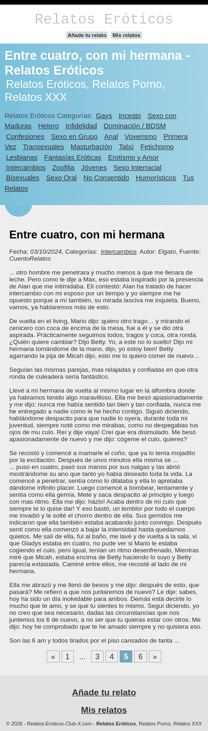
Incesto (130, 115)
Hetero (48, 126)
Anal (111, 136)
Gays (104, 115)
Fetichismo (157, 146)
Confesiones (25, 136)
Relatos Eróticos (104, 20)
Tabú (126, 146)
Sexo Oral (61, 177)
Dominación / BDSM (135, 126)
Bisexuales (22, 177)
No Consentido (106, 177)
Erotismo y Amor (133, 157)
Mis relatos (126, 35)
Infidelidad (81, 126)
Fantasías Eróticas (73, 157)
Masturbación (91, 146)
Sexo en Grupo (74, 136)
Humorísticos (156, 177)
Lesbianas (21, 157)
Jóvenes (94, 167)
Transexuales (43, 146)
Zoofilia (63, 167)
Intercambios (26, 167)
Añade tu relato (86, 35)
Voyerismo (141, 136)
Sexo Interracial (137, 167)
